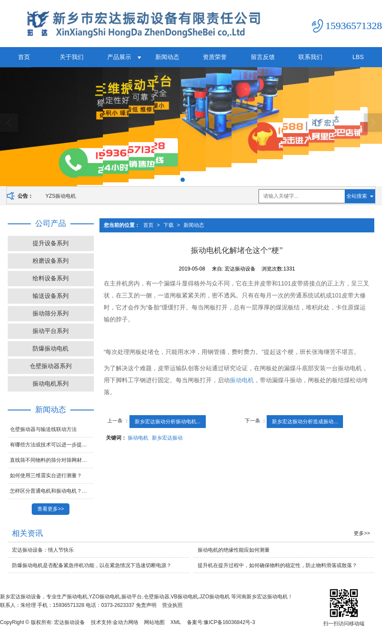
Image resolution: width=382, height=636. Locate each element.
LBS (358, 56)
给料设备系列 (51, 278)
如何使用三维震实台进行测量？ (46, 475)
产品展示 (119, 56)
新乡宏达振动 (167, 438)
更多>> (362, 533)
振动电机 (242, 380)
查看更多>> (50, 509)
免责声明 (146, 605)
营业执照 (172, 605)
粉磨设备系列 (51, 260)
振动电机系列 (51, 383)
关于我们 (72, 56)
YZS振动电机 (60, 196)
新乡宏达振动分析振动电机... (168, 422)
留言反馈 (263, 56)
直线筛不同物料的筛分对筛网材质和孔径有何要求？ (52, 460)
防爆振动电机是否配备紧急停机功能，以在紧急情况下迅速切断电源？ (91, 565)
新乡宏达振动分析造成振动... (305, 422)
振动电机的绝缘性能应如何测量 (234, 550)
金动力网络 (125, 622)
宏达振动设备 (69, 622)
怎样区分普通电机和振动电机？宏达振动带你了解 (52, 491)
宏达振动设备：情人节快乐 (43, 550)
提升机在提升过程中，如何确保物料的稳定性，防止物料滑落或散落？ (277, 565)
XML (176, 622)
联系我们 (310, 56)
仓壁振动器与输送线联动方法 (43, 429)
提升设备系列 (51, 243)
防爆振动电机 (51, 348)
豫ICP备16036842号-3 (229, 622)
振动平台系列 (51, 330)
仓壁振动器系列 (51, 366)
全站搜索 (356, 196)
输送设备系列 (51, 295)
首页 (24, 56)
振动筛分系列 (51, 313)
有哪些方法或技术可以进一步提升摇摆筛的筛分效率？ (52, 445)
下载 (168, 225)
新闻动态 (167, 56)
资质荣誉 (215, 56)
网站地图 (154, 622)
